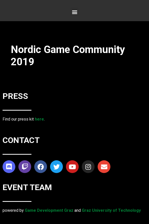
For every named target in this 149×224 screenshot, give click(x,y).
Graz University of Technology (111, 210)
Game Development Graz (49, 210)
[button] (74, 12)
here (39, 119)
